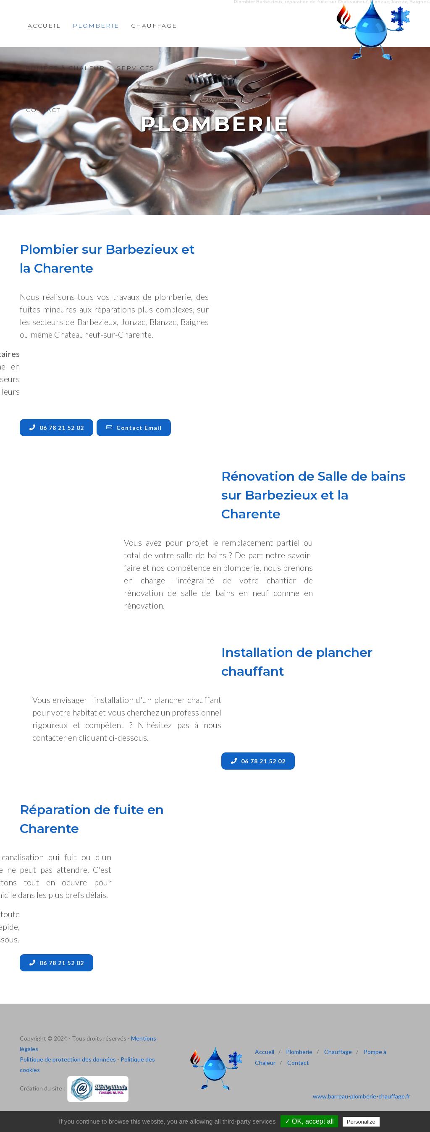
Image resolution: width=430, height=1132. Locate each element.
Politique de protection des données (68, 1059)
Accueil (264, 1051)
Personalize (361, 1122)
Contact (43, 110)
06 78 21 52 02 (56, 427)
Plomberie (299, 1051)
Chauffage (338, 1051)
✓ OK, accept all (309, 1121)
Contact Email (134, 427)
